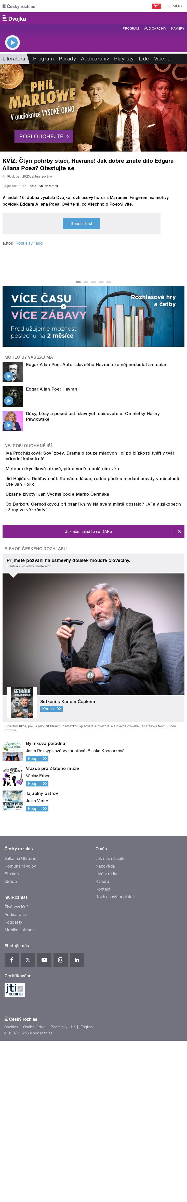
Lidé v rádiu (106, 1035)
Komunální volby (20, 1027)
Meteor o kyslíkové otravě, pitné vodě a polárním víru (82, 582)
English (87, 1188)
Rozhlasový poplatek (115, 1058)
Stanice (12, 1035)
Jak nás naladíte (111, 1019)
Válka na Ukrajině (20, 1019)
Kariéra (102, 1042)
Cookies (11, 1188)
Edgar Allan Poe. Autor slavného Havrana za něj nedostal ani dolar (96, 469)
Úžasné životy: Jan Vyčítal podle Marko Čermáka (77, 631)
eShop (11, 1042)
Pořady (67, 59)
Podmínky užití (63, 1188)
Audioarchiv (155, 28)
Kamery (177, 28)
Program (131, 28)
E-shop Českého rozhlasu (36, 710)
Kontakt (103, 1050)
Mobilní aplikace (20, 1091)
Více (161, 59)
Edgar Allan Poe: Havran (51, 494)
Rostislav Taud (29, 348)
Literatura (14, 59)
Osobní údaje (34, 1188)
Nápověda (105, 1027)
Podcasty (13, 1083)
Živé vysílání (16, 1068)
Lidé (144, 59)
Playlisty (123, 59)
